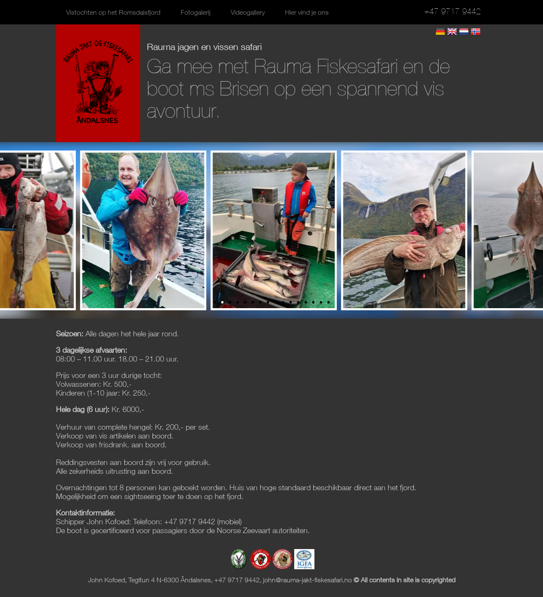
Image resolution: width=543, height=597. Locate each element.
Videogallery (248, 12)
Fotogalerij (195, 12)
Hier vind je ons (307, 12)
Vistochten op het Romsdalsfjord (113, 12)
